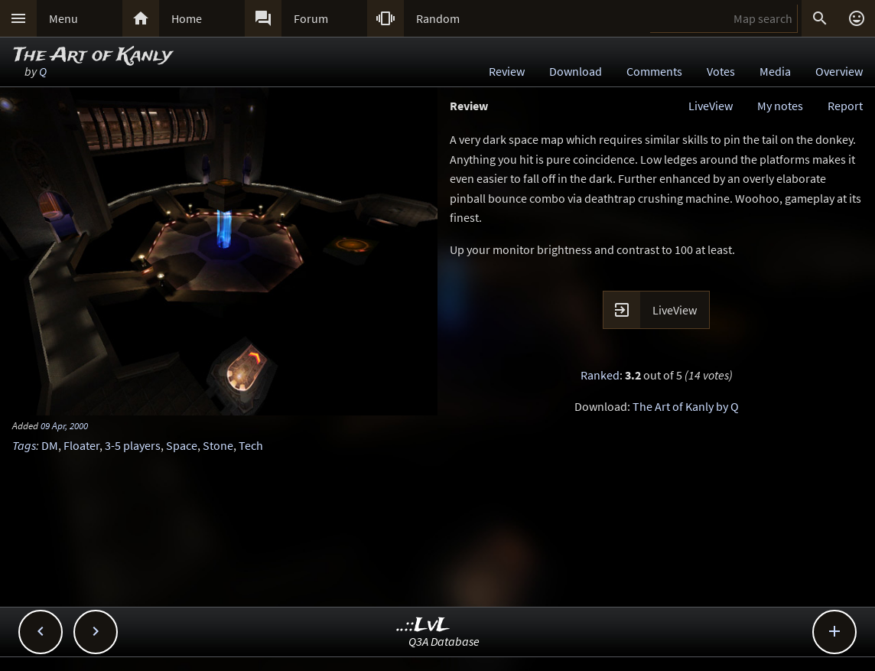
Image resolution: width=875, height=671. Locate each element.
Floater (81, 445)
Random (438, 18)
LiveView (710, 105)
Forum (311, 18)
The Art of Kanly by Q (686, 406)
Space (181, 445)
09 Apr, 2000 (64, 425)
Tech (251, 445)
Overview (839, 71)
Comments (654, 71)
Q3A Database (444, 641)
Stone (218, 445)
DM (49, 445)
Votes (721, 71)
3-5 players (133, 445)
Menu (63, 18)
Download (575, 71)
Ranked (600, 375)
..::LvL (423, 625)
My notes (780, 105)
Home (186, 18)
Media (775, 71)
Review (507, 71)
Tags (24, 445)
